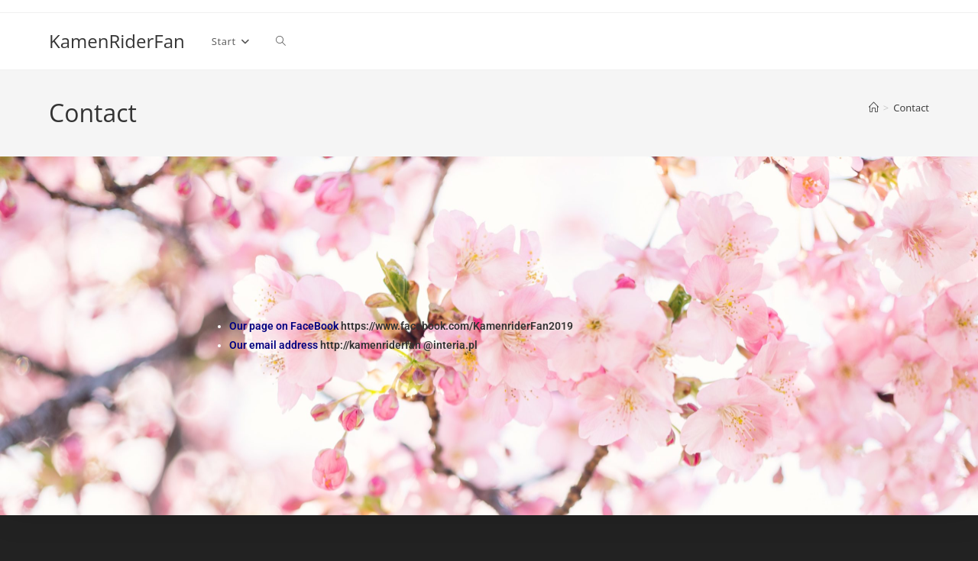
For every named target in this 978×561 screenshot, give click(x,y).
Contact (911, 107)
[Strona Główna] (874, 107)
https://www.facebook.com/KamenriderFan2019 (457, 326)
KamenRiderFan (117, 40)
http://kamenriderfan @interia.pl (399, 345)
